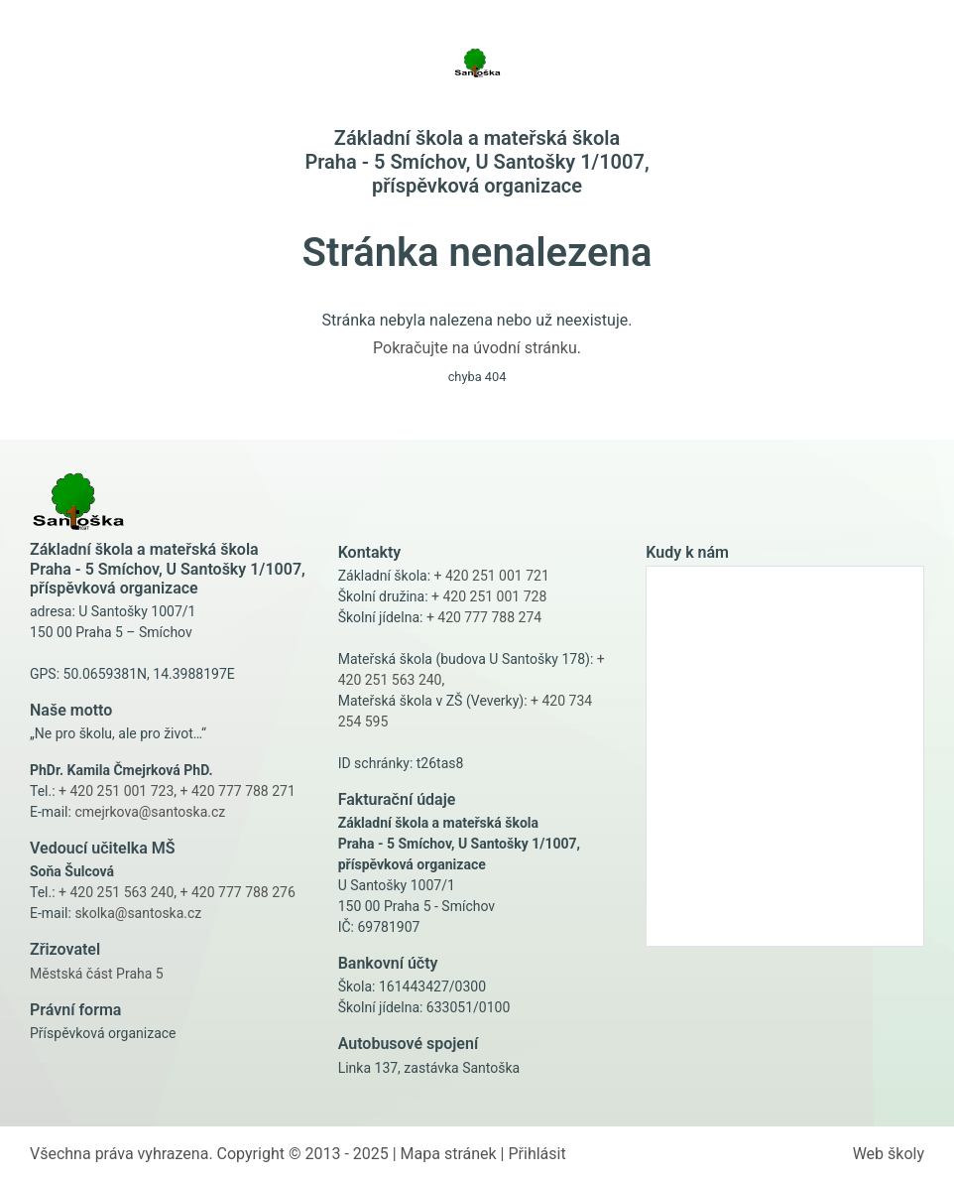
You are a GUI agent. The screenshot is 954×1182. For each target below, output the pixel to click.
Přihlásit (536, 1153)
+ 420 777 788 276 (238, 892)
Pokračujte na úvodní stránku (475, 347)
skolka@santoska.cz (137, 913)
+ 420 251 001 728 (488, 596)
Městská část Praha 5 (97, 974)
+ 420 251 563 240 (116, 892)
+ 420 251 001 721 (491, 576)
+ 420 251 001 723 (116, 791)
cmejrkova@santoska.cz (149, 812)
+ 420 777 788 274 (483, 617)
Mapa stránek (449, 1153)
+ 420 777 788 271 (238, 791)
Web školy (888, 1153)
